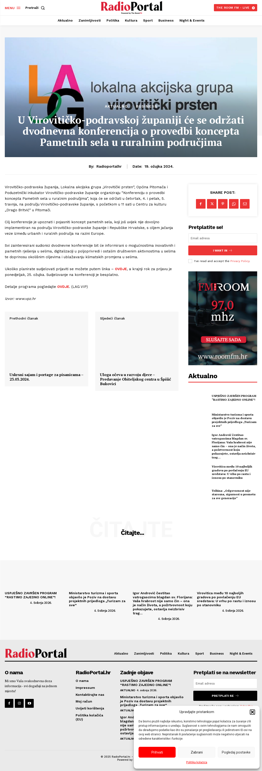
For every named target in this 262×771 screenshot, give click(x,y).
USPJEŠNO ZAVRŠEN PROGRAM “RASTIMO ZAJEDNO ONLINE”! (234, 397)
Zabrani (197, 752)
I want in (223, 250)
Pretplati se (225, 696)
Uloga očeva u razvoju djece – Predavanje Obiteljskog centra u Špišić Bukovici (135, 440)
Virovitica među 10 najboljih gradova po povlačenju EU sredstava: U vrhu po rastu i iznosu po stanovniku (232, 471)
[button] (252, 712)
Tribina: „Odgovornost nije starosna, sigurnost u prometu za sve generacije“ (234, 494)
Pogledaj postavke (236, 752)
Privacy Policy (239, 261)
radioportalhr (109, 166)
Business (146, 106)
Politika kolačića (196, 762)
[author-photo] (17, 602)
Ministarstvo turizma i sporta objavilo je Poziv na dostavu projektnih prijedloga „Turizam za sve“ (234, 419)
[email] (222, 238)
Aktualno (116, 106)
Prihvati (157, 752)
